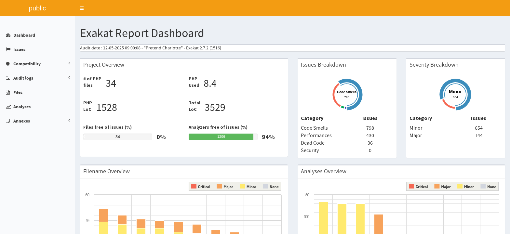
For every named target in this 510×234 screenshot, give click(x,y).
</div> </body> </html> (255, 117)
